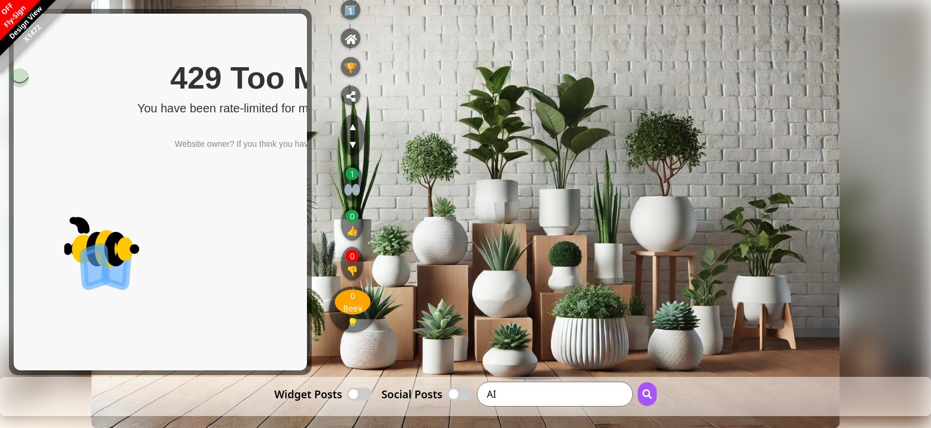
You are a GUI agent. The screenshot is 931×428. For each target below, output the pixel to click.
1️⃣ (350, 11)
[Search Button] (647, 394)
